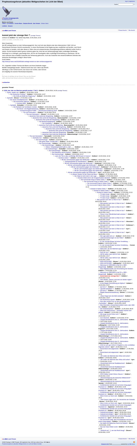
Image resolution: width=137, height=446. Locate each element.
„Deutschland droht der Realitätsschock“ (112, 363)
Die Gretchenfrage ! (42, 139)
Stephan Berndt (27, 23)
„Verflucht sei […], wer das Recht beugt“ (112, 430)
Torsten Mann (18, 23)
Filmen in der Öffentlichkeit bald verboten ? (113, 214)
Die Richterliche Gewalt (107, 299)
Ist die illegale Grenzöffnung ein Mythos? (112, 283)
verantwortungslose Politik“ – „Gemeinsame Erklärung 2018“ (38, 110)
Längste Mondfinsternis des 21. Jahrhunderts (114, 319)
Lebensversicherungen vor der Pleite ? (112, 238)
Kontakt (39, 444)
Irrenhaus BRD (21, 103)
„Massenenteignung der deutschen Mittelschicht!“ (115, 378)
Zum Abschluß (104, 318)
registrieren (132, 1)
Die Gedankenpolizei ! (107, 308)
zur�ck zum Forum (9, 30)
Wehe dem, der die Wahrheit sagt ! (111, 249)
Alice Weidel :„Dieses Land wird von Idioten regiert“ (116, 279)
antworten (6, 82)
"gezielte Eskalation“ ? (107, 288)
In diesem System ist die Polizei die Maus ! (84, 174)
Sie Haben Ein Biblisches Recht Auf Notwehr (114, 423)
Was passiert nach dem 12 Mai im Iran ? (109, 199)
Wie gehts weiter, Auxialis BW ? (49, 141)
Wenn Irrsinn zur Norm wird (108, 396)
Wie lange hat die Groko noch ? (110, 314)
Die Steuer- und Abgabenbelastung (27, 109)
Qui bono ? (103, 287)
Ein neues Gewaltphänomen (19, 99)
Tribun (4, 23)
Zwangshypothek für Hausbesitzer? (76, 161)
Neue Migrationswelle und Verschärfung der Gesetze (116, 269)
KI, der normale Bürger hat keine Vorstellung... (114, 241)
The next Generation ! (30, 112)
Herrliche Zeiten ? (63, 158)
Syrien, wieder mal (13, 92)
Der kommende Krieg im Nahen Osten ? (93, 179)
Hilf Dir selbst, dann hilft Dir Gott (110, 254)
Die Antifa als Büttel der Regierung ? (24, 96)
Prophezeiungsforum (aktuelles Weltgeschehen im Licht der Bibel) (19, 444)
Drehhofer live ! (37, 138)
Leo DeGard (10, 23)
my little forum (131, 444)
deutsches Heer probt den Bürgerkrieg (41, 116)
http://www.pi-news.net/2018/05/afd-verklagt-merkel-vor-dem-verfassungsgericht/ (27, 61)
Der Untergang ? (47, 123)
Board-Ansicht (122, 30)
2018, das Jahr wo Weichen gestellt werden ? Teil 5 (21, 90)
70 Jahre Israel (104, 194)
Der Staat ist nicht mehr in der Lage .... (86, 176)
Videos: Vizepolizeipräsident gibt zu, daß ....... (60, 147)
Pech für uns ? (104, 252)
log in (126, 1)
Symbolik (10, 98)
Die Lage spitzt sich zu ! (107, 236)
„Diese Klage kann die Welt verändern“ (112, 296)
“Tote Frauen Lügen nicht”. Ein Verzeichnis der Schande (117, 399)
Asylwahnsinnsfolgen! (107, 412)
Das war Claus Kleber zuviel (109, 427)
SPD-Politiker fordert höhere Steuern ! (112, 374)
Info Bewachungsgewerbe (47, 121)
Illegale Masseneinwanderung (109, 292)
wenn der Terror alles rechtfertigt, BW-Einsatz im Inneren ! (73, 156)
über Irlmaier (36, 23)
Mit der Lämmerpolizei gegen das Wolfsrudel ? (76, 159)
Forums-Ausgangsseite (10, 18)
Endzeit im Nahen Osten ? (99, 189)
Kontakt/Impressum (7, 19)
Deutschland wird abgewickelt (109, 348)
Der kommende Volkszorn (21, 101)
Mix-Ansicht (131, 30)
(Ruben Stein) (44, 23)
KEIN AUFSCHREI (106, 261)
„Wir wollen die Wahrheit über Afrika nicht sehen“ (115, 356)
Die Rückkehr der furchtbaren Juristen (25, 107)
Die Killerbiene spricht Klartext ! (61, 152)
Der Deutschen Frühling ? (18, 94)
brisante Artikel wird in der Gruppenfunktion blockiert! (94, 178)
